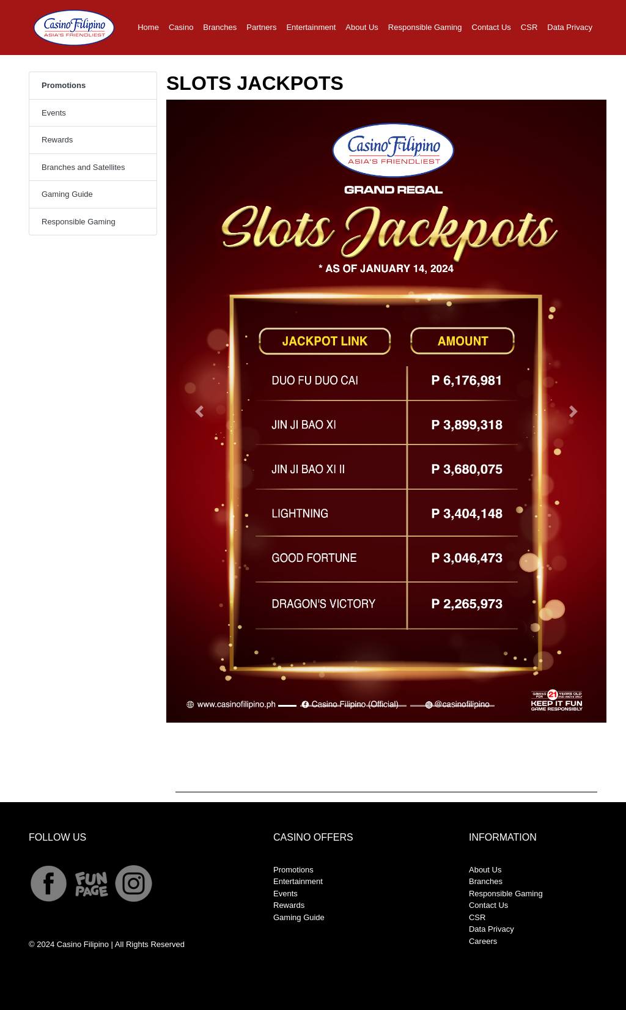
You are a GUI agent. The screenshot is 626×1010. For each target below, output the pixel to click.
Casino (181, 27)
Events (54, 112)
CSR (529, 27)
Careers (483, 941)
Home (151, 26)
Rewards (57, 139)
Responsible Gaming (425, 27)
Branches (220, 27)
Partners (261, 27)
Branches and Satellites (83, 167)
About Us (361, 27)
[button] (199, 411)
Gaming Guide (67, 194)
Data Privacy (569, 27)
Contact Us (491, 27)
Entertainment (311, 27)
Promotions (293, 869)
